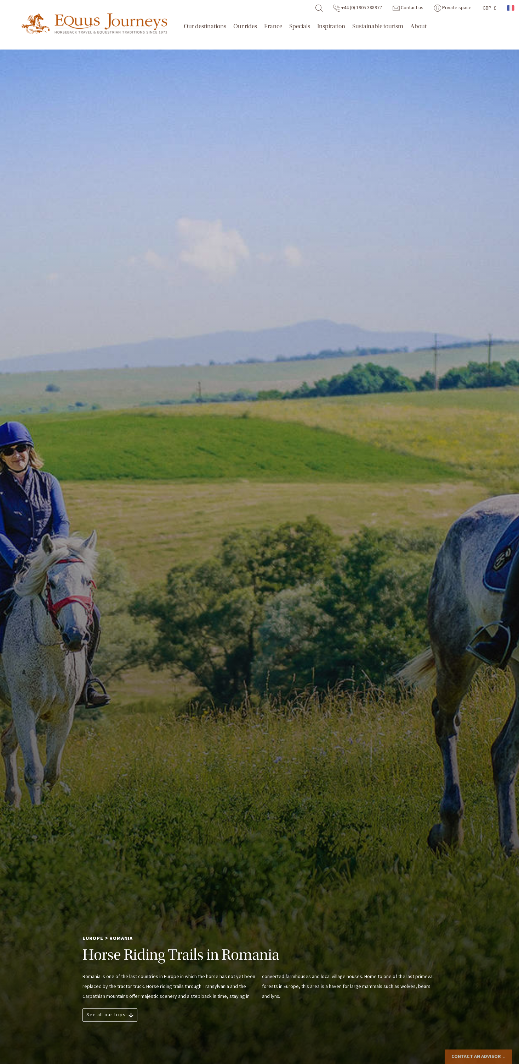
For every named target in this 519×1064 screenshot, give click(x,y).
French (511, 8)
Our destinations (205, 26)
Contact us (408, 7)
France (273, 26)
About (418, 26)
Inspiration (331, 26)
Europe (92, 938)
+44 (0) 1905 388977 (357, 7)
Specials (299, 26)
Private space (453, 7)
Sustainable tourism (377, 26)
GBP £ (489, 8)
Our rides (245, 26)
